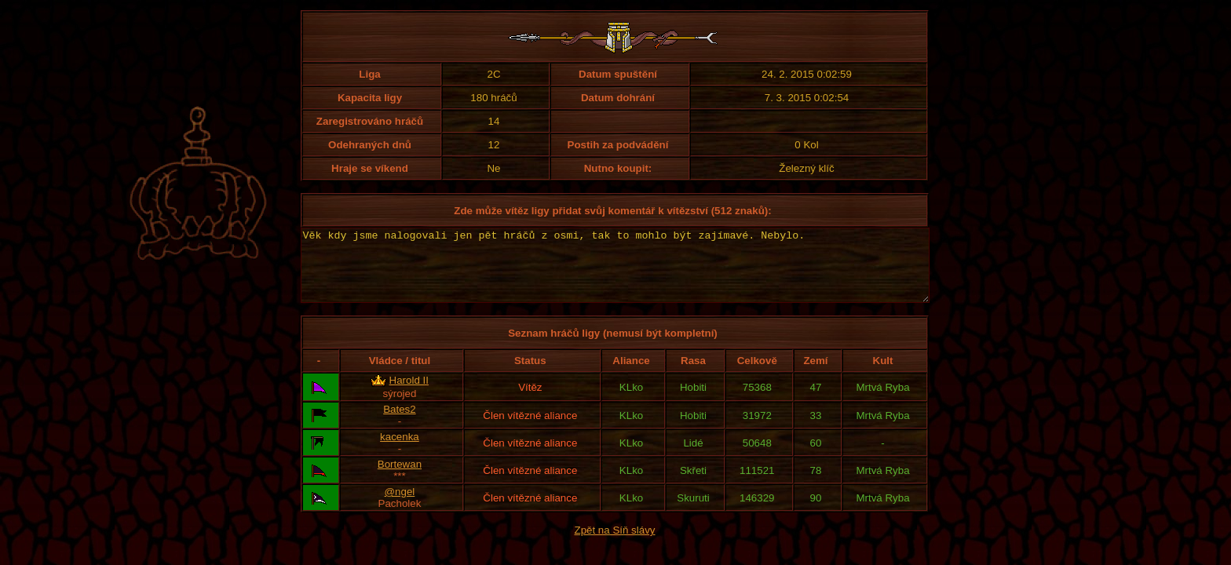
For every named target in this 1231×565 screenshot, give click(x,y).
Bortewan (400, 478)
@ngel (400, 506)
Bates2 (399, 423)
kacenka (399, 451)
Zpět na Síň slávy (615, 544)
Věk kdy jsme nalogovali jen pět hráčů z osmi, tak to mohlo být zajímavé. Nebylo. (615, 272)
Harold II (409, 394)
